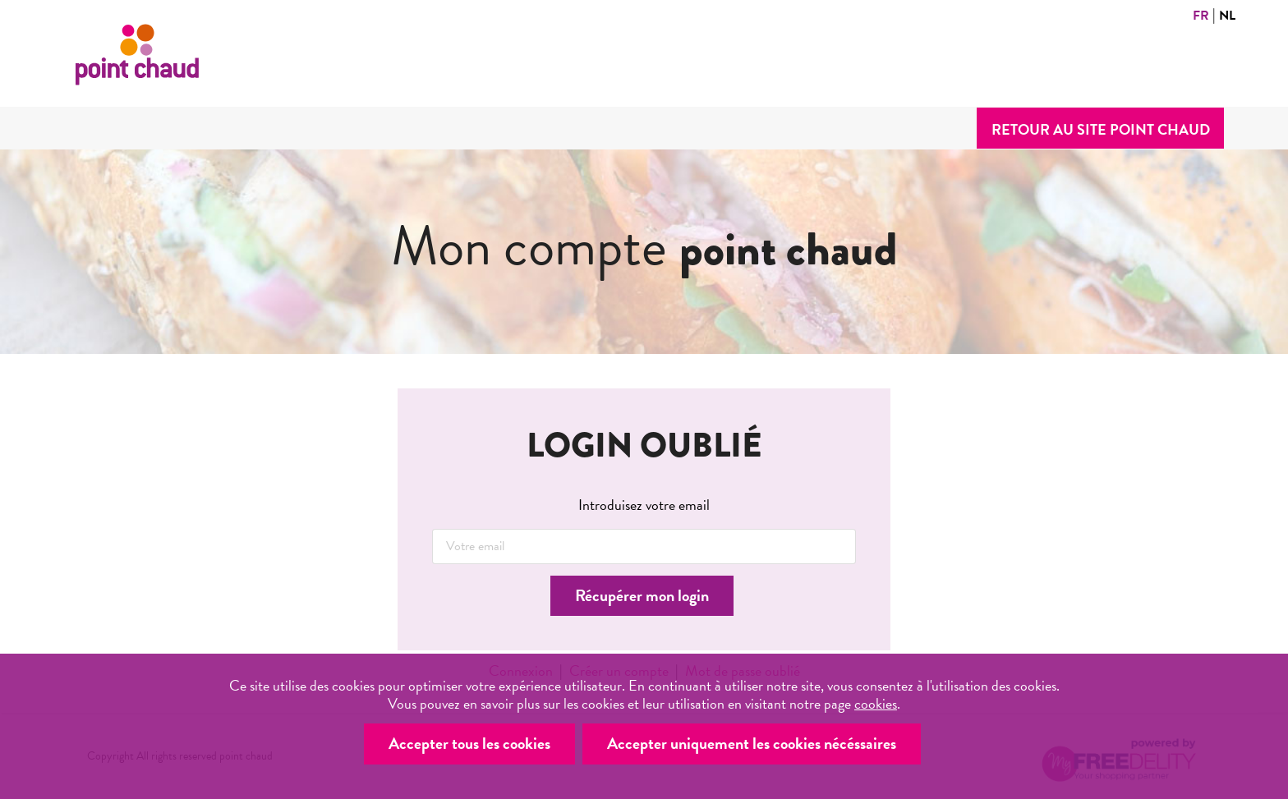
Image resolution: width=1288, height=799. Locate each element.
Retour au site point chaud (1100, 129)
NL (1227, 15)
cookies (875, 703)
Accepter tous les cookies (469, 743)
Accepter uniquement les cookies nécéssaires (751, 743)
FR (1201, 15)
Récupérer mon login (642, 595)
